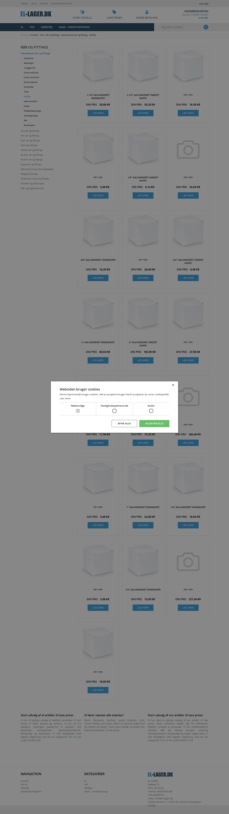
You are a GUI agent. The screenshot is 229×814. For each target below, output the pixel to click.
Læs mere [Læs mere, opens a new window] (65, 398)
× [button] (173, 385)
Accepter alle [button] (154, 423)
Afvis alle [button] (124, 423)
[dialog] (114, 407)
